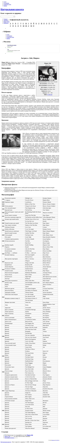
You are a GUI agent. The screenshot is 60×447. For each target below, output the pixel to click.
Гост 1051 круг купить (11, 45)
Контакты (6, 23)
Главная (6, 19)
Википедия (53, 440)
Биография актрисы (9, 437)
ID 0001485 (49, 94)
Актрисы (6, 20)
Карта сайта (7, 21)
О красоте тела (7, 4)
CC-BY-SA (57, 440)
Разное (5, 5)
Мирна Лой (30, 435)
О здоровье (6, 3)
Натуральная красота (12, 9)
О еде (5, 1)
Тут (8, 49)
